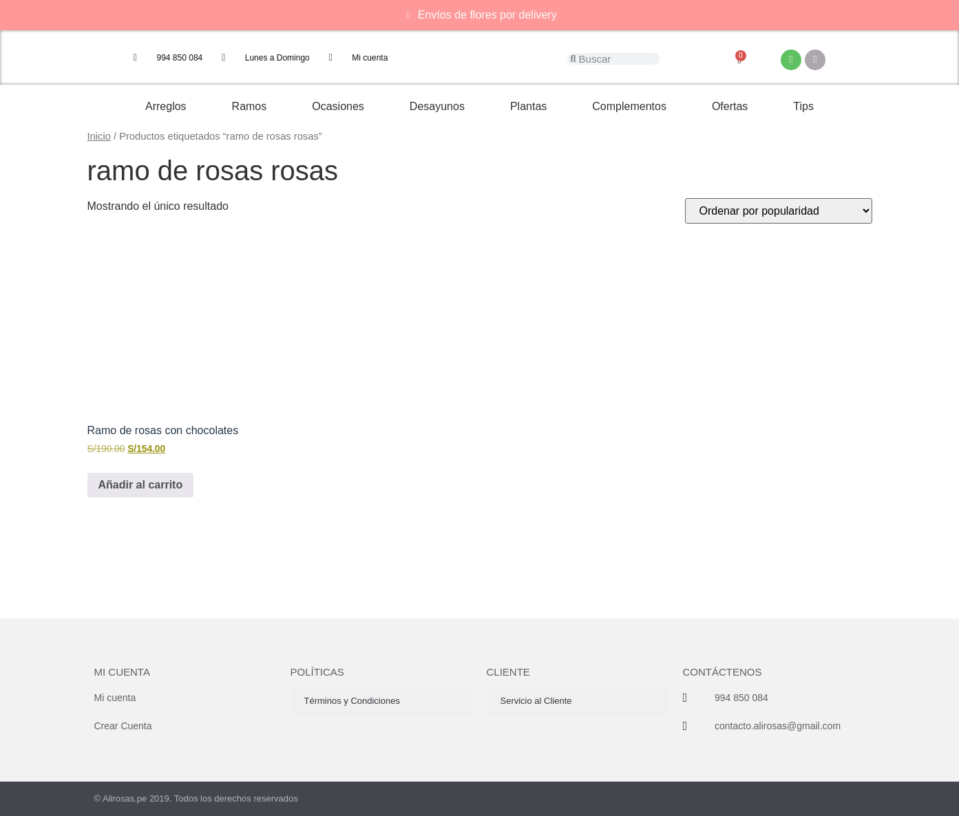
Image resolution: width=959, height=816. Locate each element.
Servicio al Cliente (536, 701)
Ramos (249, 106)
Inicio (99, 136)
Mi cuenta (122, 672)
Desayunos (437, 106)
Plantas (528, 106)
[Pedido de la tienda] (778, 211)
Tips (803, 106)
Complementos (629, 106)
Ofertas (730, 106)
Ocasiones (338, 106)
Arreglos (166, 106)
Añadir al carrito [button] (140, 485)
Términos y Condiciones (352, 701)
